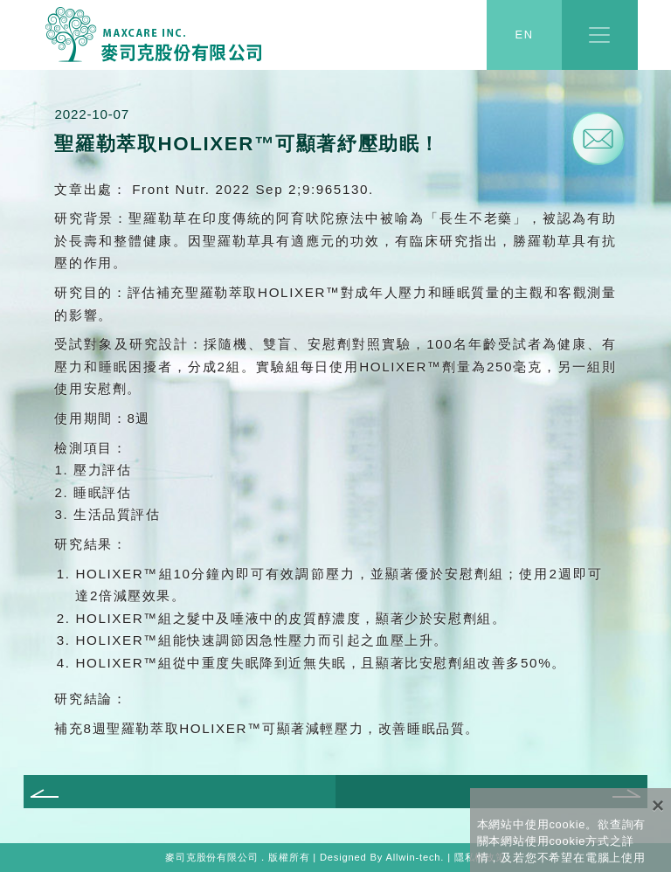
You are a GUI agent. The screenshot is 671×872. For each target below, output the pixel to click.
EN (524, 35)
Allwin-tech (412, 857)
